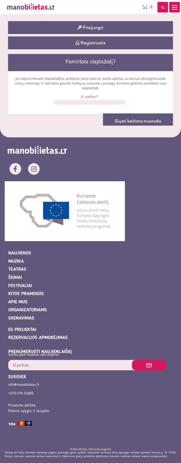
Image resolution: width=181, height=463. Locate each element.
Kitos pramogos (26, 294)
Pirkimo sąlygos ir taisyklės (28, 411)
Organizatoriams (27, 310)
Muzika (16, 261)
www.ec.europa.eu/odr (153, 456)
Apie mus (18, 302)
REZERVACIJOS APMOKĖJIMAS (38, 338)
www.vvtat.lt (53, 456)
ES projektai (22, 330)
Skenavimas (21, 318)
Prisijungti (90, 28)
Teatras (17, 269)
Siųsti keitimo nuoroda (138, 121)
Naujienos (19, 253)
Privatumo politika (22, 405)
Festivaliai (20, 286)
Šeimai (15, 277)
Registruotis (90, 43)
